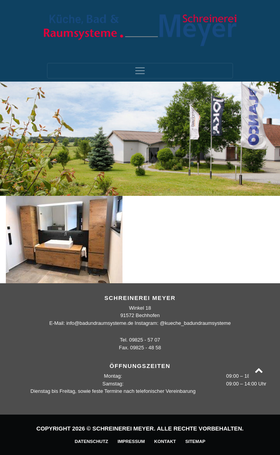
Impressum (131, 441)
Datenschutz (91, 441)
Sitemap (195, 441)
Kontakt (165, 441)
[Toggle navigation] (140, 70)
